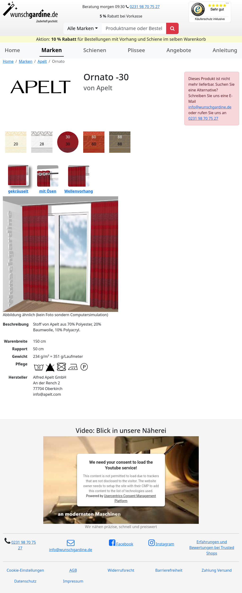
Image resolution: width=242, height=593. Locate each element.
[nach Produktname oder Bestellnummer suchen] (134, 28)
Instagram (161, 543)
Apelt (42, 61)
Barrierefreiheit (168, 570)
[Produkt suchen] (172, 28)
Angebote (179, 50)
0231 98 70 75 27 (145, 6)
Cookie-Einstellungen (25, 570)
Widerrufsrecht (121, 570)
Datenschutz (25, 581)
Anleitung (225, 50)
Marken (51, 50)
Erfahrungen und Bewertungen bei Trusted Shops (211, 547)
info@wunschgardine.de (209, 107)
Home (12, 50)
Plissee (136, 50)
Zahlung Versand (217, 570)
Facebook (121, 543)
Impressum (73, 581)
